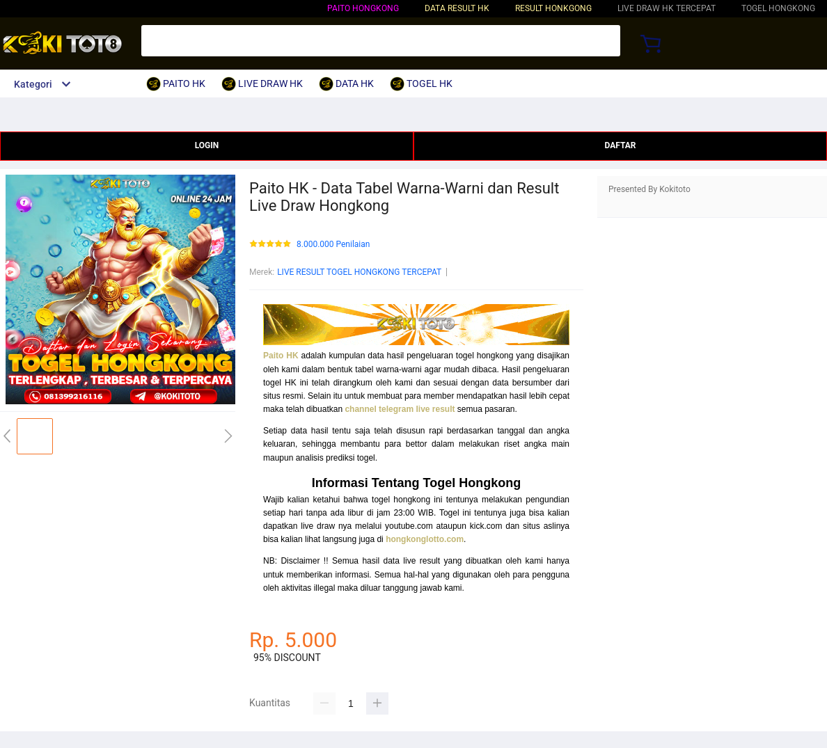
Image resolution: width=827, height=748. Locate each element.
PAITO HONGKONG (363, 8)
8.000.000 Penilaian (333, 244)
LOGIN (207, 145)
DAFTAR (620, 145)
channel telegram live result (400, 409)
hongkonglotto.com (425, 539)
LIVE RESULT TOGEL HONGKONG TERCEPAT (359, 272)
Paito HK (281, 355)
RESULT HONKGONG (553, 8)
